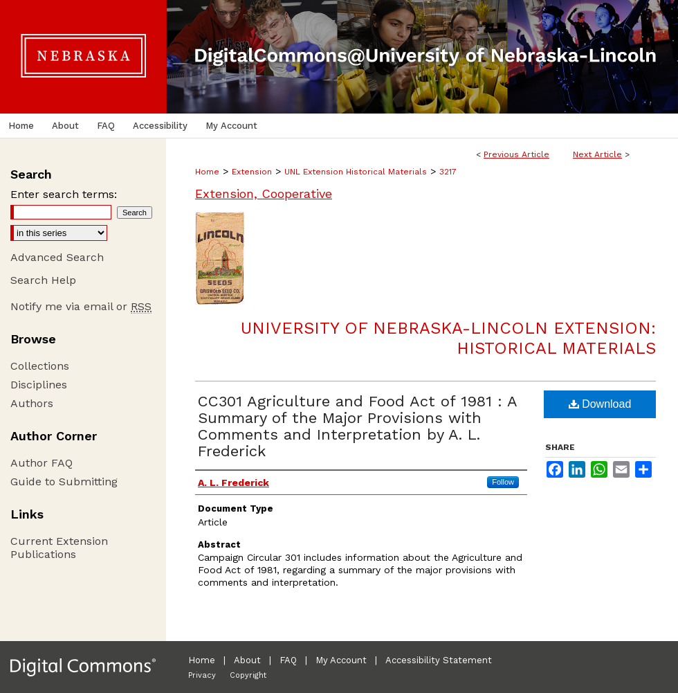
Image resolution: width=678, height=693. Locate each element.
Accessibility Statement (438, 660)
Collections (39, 365)
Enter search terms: (63, 194)
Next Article (597, 154)
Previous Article (516, 154)
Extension (252, 172)
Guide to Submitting (64, 481)
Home (207, 172)
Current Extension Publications (59, 547)
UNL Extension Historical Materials (355, 172)
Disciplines (38, 384)
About (247, 660)
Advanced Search (57, 257)
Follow (503, 482)
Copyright (248, 675)
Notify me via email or (81, 306)
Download (600, 404)
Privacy (202, 675)
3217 (448, 172)
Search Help (43, 280)
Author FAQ (41, 462)
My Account (341, 660)
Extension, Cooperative (263, 193)
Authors (31, 403)
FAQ (288, 660)
